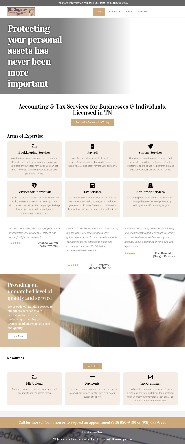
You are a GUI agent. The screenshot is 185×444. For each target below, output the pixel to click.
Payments (92, 383)
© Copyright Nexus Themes (92, 432)
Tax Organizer (150, 383)
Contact (142, 12)
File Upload (34, 383)
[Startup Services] (150, 146)
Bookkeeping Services (34, 152)
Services (114, 11)
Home (99, 12)
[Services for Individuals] (34, 185)
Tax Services (92, 192)
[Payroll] (92, 146)
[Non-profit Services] (150, 185)
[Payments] (92, 377)
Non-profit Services (150, 192)
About (129, 12)
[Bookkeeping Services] (34, 146)
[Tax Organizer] (150, 377)
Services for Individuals (34, 192)
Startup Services (150, 152)
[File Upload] (34, 377)
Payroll (92, 152)
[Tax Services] (92, 185)
